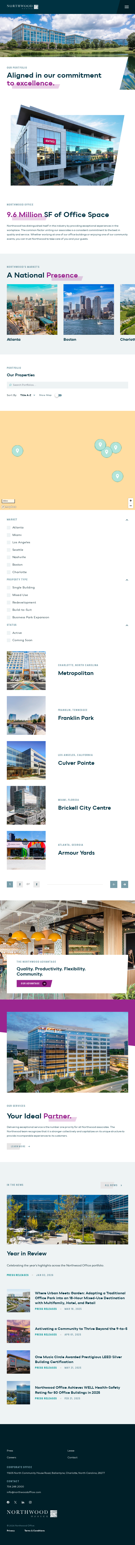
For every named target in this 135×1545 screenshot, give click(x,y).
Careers (11, 1457)
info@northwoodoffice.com (24, 1492)
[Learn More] (21, 1146)
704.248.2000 (15, 1486)
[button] (116, 447)
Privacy (11, 1531)
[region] (67, 460)
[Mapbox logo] (8, 507)
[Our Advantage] (34, 983)
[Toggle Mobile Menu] (127, 7)
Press (10, 1450)
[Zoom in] (130, 500)
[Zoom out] (130, 505)
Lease (71, 1450)
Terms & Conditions (34, 1531)
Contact (72, 1457)
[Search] (67, 385)
